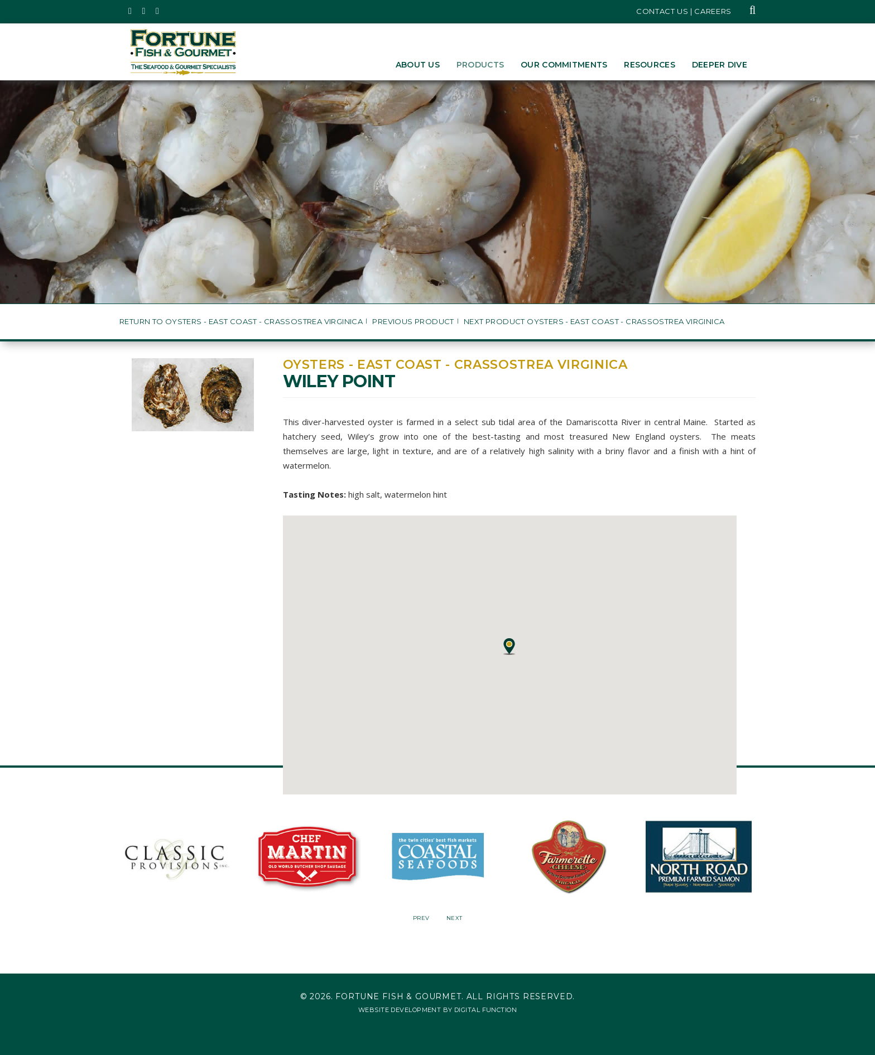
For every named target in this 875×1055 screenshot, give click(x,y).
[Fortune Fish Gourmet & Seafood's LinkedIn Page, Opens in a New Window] (158, 11)
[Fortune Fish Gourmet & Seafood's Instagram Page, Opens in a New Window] (144, 11)
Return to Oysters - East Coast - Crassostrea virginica (241, 321)
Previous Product (413, 321)
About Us (418, 65)
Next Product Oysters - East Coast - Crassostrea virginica (594, 321)
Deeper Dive (719, 65)
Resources (649, 65)
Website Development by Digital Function (437, 1010)
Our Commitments (564, 65)
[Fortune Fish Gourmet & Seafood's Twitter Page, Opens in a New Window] (130, 11)
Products (480, 65)
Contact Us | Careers (684, 11)
